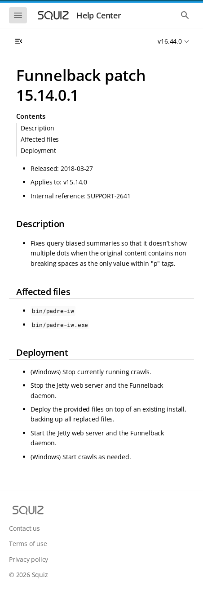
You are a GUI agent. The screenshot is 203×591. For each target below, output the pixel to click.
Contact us (24, 528)
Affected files (40, 139)
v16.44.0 (169, 41)
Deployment (38, 150)
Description (37, 128)
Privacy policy (28, 559)
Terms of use (28, 543)
